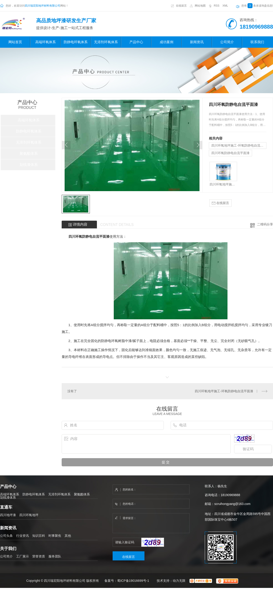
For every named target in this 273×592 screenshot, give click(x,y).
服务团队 (54, 556)
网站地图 (200, 5)
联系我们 (257, 42)
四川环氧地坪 (28, 515)
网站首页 (15, 42)
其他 (68, 535)
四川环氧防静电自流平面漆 (230, 153)
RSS (217, 5)
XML (225, 5)
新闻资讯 (197, 42)
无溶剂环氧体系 (106, 42)
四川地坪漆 (8, 515)
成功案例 (166, 42)
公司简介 (227, 42)
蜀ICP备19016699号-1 (133, 580)
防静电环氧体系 (76, 42)
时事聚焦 (54, 535)
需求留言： (151, 523)
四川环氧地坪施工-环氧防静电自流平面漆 (238, 145)
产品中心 (136, 42)
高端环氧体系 (45, 42)
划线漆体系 (29, 165)
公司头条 (6, 535)
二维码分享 (265, 224)
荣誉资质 (38, 556)
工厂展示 (22, 556)
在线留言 (181, 5)
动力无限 (179, 580)
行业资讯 (22, 535)
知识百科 (38, 535)
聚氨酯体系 (29, 153)
